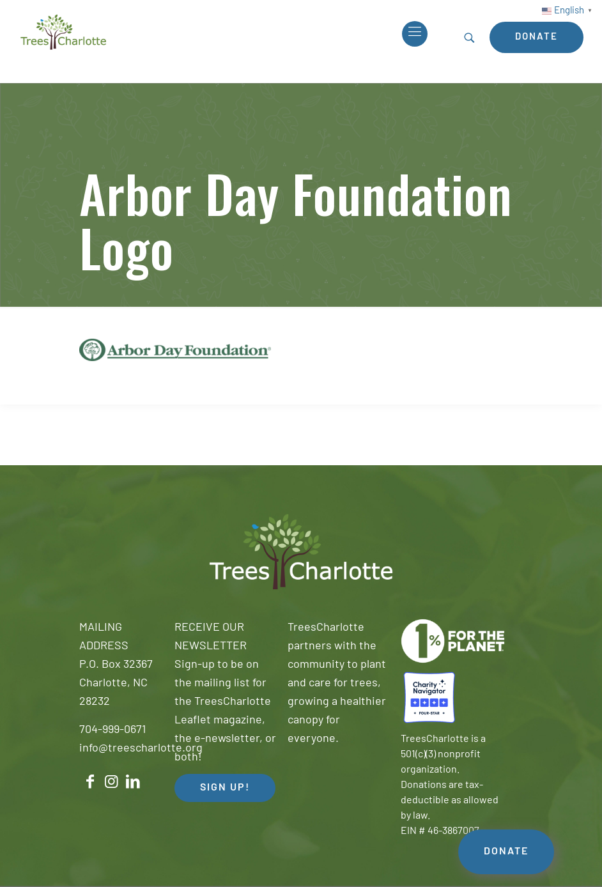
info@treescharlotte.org (141, 749)
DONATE (506, 852)
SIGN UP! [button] (225, 788)
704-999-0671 (112, 730)
